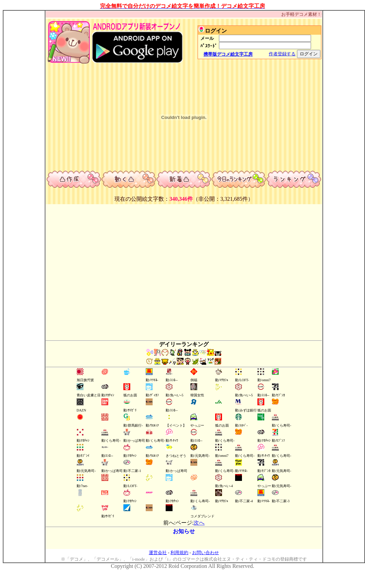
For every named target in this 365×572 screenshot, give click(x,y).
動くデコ (128, 180)
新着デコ (183, 180)
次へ (198, 523)
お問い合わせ (205, 552)
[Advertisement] (24, 114)
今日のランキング (238, 180)
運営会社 (158, 552)
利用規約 (179, 552)
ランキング (293, 180)
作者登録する (282, 53)
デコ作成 (73, 180)
